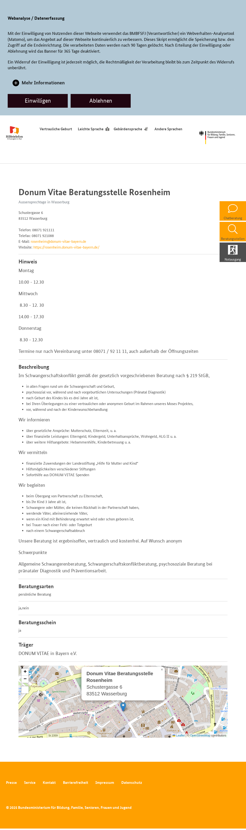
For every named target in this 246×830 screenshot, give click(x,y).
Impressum (104, 782)
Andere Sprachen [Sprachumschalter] (169, 129)
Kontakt (49, 782)
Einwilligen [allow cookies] (38, 100)
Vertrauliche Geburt (56, 129)
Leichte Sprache (91, 129)
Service (30, 782)
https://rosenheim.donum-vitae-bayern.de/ (66, 247)
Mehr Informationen (43, 83)
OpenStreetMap (200, 735)
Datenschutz (131, 782)
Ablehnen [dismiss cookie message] (100, 100)
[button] (123, 707)
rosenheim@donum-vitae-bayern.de (58, 241)
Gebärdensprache (128, 129)
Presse (11, 782)
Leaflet (178, 735)
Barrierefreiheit (75, 782)
